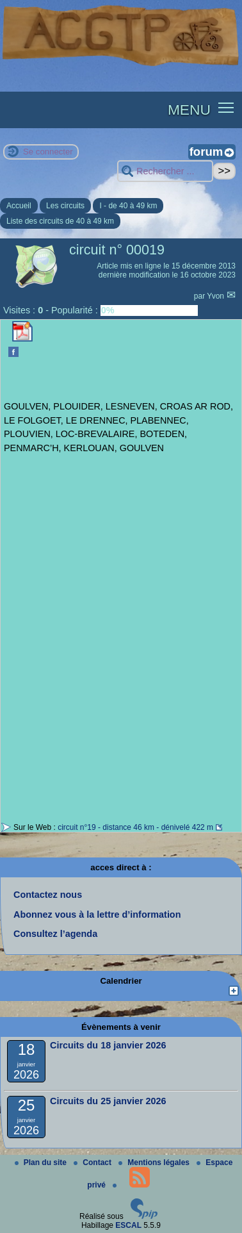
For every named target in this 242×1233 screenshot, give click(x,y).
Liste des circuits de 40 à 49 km (60, 221)
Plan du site (42, 1162)
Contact (93, 1162)
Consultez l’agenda (55, 934)
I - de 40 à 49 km (128, 205)
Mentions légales (154, 1162)
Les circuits (65, 205)
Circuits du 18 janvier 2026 (108, 1045)
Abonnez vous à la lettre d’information (97, 914)
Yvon (216, 296)
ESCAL (128, 1225)
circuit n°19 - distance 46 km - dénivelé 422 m (135, 827)
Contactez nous (47, 895)
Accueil (18, 205)
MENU (189, 109)
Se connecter (48, 151)
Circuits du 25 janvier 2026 (108, 1101)
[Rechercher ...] (165, 171)
